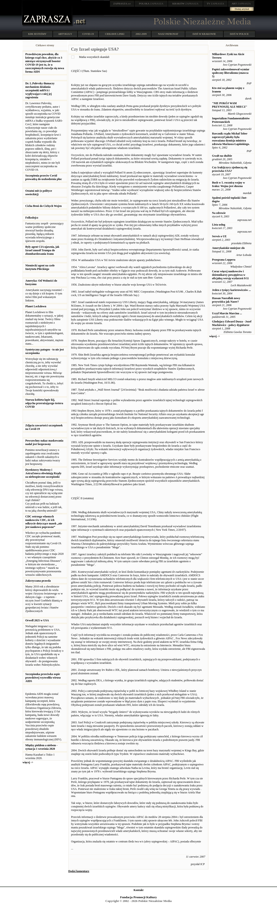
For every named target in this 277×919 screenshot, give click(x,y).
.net (122, 3)
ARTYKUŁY (65, 33)
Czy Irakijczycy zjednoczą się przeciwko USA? (229, 169)
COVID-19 (88, 33)
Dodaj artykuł (242, 8)
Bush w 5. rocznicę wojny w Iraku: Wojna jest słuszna (228, 184)
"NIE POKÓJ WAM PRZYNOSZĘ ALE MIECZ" (229, 105)
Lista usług (218, 224)
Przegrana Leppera (223, 259)
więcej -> (28, 762)
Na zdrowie (219, 213)
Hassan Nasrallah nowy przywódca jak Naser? (226, 300)
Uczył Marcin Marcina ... (227, 313)
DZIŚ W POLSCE (239, 33)
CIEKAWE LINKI (114, 33)
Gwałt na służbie (222, 155)
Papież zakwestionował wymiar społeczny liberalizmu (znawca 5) (230, 73)
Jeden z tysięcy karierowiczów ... (231, 290)
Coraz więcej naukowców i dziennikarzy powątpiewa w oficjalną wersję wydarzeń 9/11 (230, 275)
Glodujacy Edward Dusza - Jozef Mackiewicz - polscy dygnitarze (232, 323)
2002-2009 (141, 33)
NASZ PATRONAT (168, 33)
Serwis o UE (219, 236)
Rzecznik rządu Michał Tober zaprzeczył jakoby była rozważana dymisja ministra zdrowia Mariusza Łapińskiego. (231, 139)
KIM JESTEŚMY (37, 33)
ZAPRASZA (151, 3)
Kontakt (138, 890)
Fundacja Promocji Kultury (138, 897)
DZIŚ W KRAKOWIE (204, 33)
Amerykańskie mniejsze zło (228, 248)
